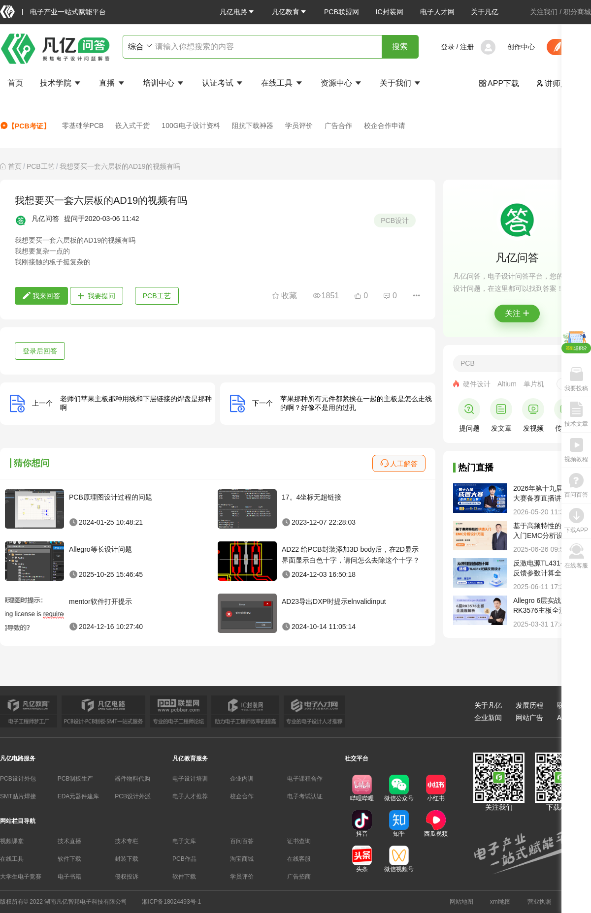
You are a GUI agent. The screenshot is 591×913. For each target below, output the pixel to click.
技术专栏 (126, 841)
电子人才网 (437, 12)
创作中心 (521, 47)
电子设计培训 (190, 778)
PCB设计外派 (133, 796)
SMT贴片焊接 (18, 796)
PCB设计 (395, 220)
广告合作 (338, 125)
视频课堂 (12, 841)
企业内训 (242, 778)
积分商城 (577, 12)
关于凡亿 (484, 12)
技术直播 (69, 841)
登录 (448, 47)
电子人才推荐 (190, 796)
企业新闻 (488, 718)
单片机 (534, 384)
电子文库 (184, 841)
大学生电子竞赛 (20, 876)
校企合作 (242, 796)
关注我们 (544, 12)
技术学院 (61, 83)
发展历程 (529, 705)
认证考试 (223, 83)
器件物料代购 (132, 778)
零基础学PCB (83, 125)
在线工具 (282, 83)
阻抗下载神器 (252, 125)
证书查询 (299, 841)
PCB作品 (184, 858)
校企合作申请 (384, 125)
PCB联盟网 (341, 12)
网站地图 (461, 901)
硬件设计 (477, 384)
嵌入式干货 (132, 125)
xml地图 (500, 901)
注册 (467, 47)
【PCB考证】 (25, 126)
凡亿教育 (289, 12)
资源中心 (342, 83)
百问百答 (242, 841)
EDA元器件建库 (78, 796)
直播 (112, 83)
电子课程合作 (305, 778)
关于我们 (401, 83)
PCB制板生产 (76, 778)
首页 (15, 83)
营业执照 (539, 901)
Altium (507, 384)
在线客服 (299, 858)
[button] (237, 12)
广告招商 (299, 876)
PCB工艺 (41, 166)
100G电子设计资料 (191, 125)
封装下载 (126, 858)
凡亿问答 (45, 218)
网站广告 (529, 718)
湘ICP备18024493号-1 (171, 901)
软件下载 (69, 858)
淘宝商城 (242, 858)
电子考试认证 (305, 796)
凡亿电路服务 (17, 758)
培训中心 (164, 83)
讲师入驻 (556, 83)
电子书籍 (69, 876)
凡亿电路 (237, 12)
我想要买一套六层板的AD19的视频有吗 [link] (120, 166)
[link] (15, 166)
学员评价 (299, 125)
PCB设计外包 (18, 778)
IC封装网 (389, 12)
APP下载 (499, 83)
